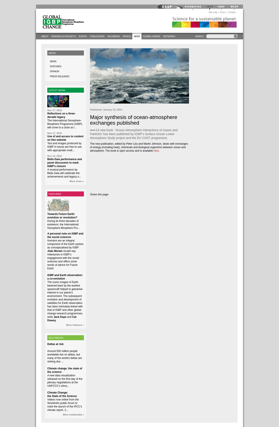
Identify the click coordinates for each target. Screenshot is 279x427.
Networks (169, 36)
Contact (232, 12)
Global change (151, 36)
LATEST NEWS (57, 90)
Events (83, 36)
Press (223, 12)
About (44, 36)
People (127, 36)
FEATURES (55, 194)
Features (55, 66)
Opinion (54, 71)
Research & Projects (63, 36)
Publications (97, 36)
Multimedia (113, 36)
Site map (213, 12)
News (137, 36)
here (156, 150)
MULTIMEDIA (56, 338)
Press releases (59, 76)
